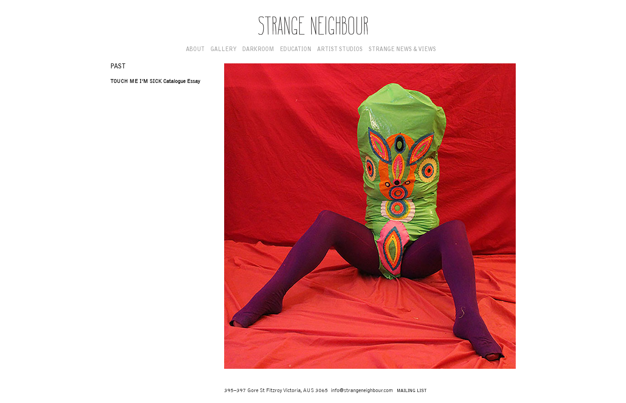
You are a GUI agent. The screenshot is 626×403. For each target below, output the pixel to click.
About (195, 49)
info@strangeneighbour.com (362, 390)
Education (295, 49)
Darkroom (258, 49)
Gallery (223, 49)
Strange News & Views (402, 49)
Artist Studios (340, 49)
